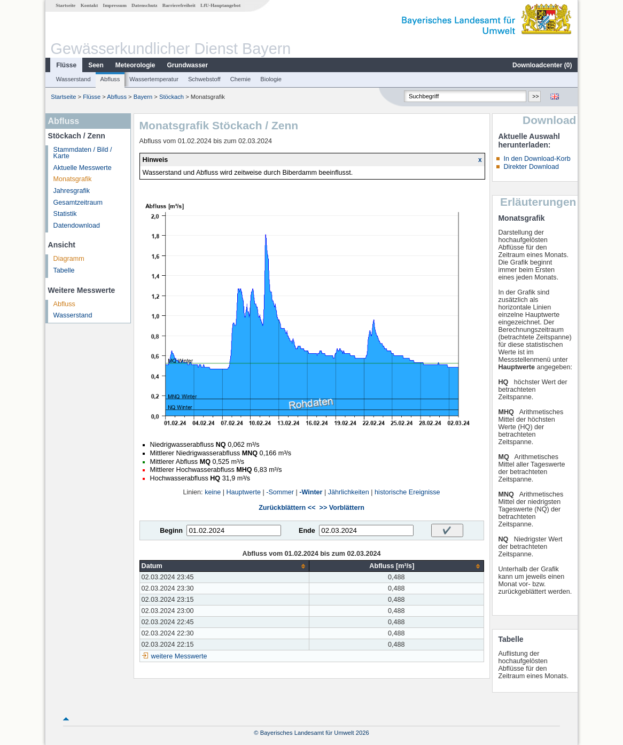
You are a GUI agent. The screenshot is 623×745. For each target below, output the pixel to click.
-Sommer (280, 492)
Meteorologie (135, 65)
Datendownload (76, 225)
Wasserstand (73, 79)
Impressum (115, 5)
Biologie (271, 79)
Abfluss (110, 79)
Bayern (143, 97)
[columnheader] (224, 566)
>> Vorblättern (342, 507)
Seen (96, 65)
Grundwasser (187, 65)
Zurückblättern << (287, 507)
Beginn (171, 530)
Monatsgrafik (72, 179)
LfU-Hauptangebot (220, 5)
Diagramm (68, 258)
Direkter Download (531, 166)
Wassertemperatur (153, 79)
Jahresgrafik (71, 191)
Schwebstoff (204, 79)
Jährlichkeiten (348, 492)
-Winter (310, 492)
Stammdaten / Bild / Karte (82, 153)
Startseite (65, 5)
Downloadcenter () (542, 65)
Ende (307, 530)
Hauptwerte (244, 492)
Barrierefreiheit (179, 5)
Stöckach (171, 97)
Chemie (240, 79)
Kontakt (89, 5)
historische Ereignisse (407, 492)
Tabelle (64, 270)
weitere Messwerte (179, 656)
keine (213, 492)
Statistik (65, 214)
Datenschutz (144, 5)
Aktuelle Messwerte (82, 168)
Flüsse (66, 65)
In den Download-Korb (536, 158)
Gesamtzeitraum (78, 202)
